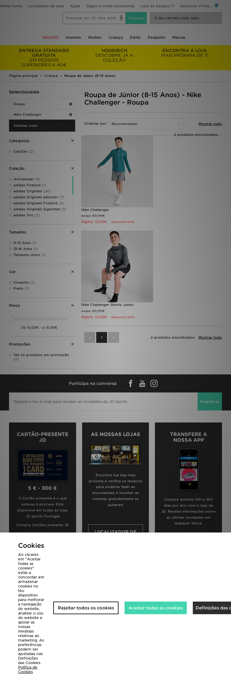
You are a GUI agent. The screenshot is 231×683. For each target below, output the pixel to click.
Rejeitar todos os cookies (86, 607)
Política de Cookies (27, 669)
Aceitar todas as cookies (155, 607)
